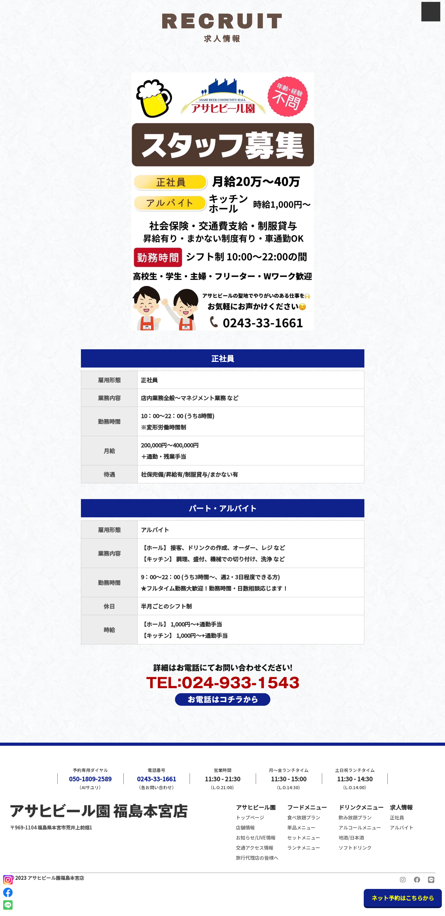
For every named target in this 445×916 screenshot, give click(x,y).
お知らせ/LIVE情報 (256, 837)
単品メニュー (301, 827)
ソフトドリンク (355, 847)
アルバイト (402, 827)
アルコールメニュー (360, 827)
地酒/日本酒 (351, 837)
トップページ (250, 817)
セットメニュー (303, 837)
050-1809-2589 (90, 778)
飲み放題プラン (355, 817)
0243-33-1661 (156, 778)
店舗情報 (245, 827)
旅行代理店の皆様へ (257, 857)
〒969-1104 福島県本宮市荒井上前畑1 (99, 816)
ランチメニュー (303, 847)
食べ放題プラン (303, 817)
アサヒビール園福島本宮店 (55, 877)
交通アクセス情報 (254, 847)
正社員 (397, 817)
